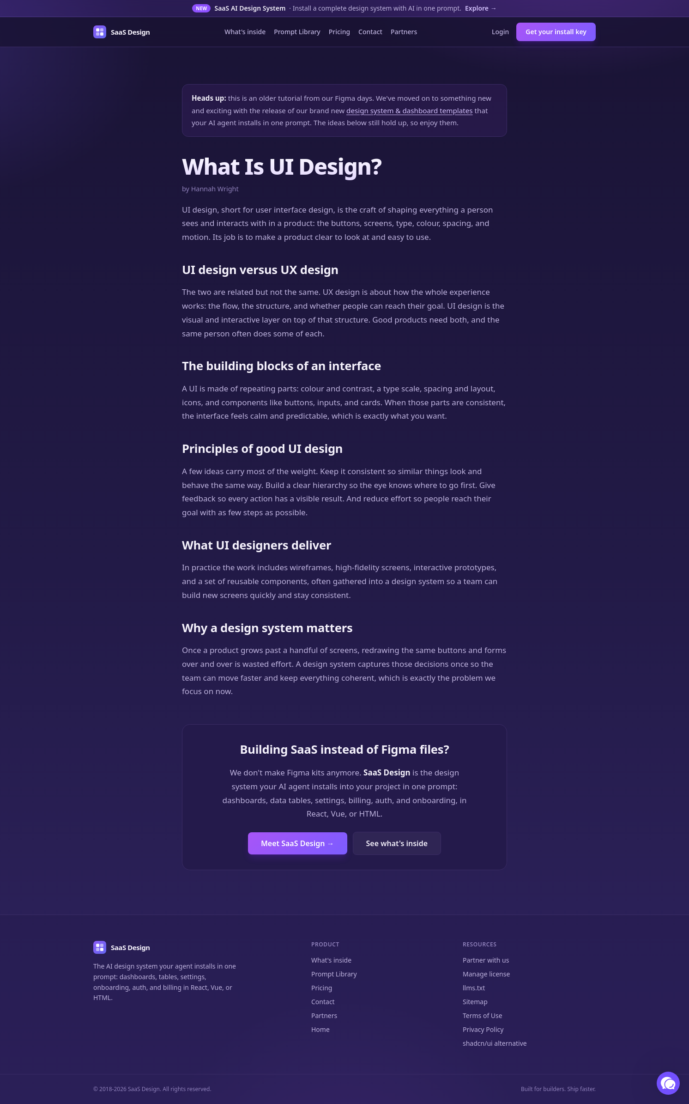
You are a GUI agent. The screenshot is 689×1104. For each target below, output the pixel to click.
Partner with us (486, 960)
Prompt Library (297, 31)
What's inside (245, 31)
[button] (668, 1083)
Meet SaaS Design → (297, 843)
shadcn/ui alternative (495, 1043)
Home (320, 1029)
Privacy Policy (483, 1029)
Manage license (486, 974)
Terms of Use (482, 1015)
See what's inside (397, 843)
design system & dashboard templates (409, 110)
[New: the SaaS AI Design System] (344, 8)
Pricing (339, 31)
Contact (370, 31)
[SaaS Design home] (121, 31)
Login (500, 31)
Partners (404, 31)
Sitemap (475, 1001)
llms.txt (474, 987)
